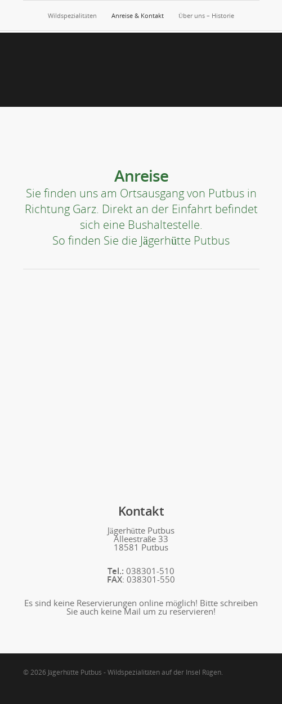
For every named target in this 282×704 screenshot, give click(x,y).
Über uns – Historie (206, 15)
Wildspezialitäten (72, 15)
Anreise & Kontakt (137, 15)
